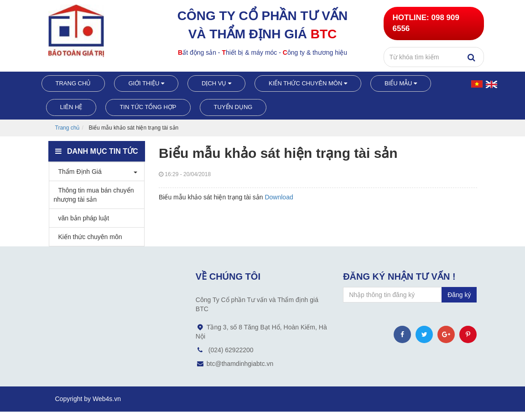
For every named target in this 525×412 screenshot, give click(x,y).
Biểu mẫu (401, 83)
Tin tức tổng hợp (148, 107)
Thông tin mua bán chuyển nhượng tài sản (94, 195)
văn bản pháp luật (81, 218)
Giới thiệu (146, 83)
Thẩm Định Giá (78, 171)
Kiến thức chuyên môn (308, 83)
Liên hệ (71, 107)
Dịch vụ (216, 83)
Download (279, 197)
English (492, 86)
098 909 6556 (426, 23)
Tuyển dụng (233, 107)
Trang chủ (73, 83)
